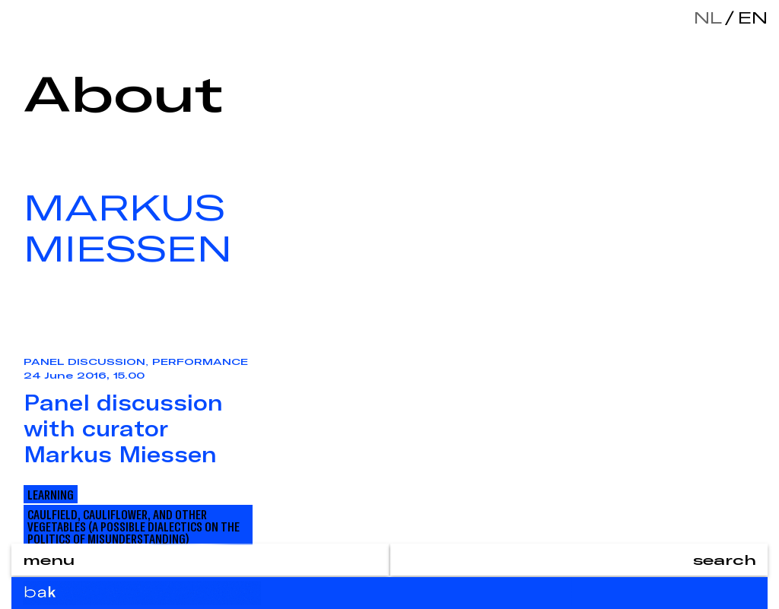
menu (49, 559)
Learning (50, 494)
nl (708, 17)
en (749, 17)
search (724, 559)
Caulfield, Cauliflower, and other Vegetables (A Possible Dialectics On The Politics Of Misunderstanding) (133, 526)
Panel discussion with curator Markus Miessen (123, 428)
